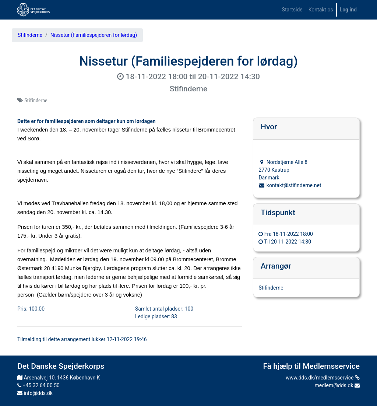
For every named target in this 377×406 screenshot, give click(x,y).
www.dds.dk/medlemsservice (323, 378)
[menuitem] (292, 10)
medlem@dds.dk (337, 385)
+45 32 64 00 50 (38, 385)
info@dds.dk (35, 393)
